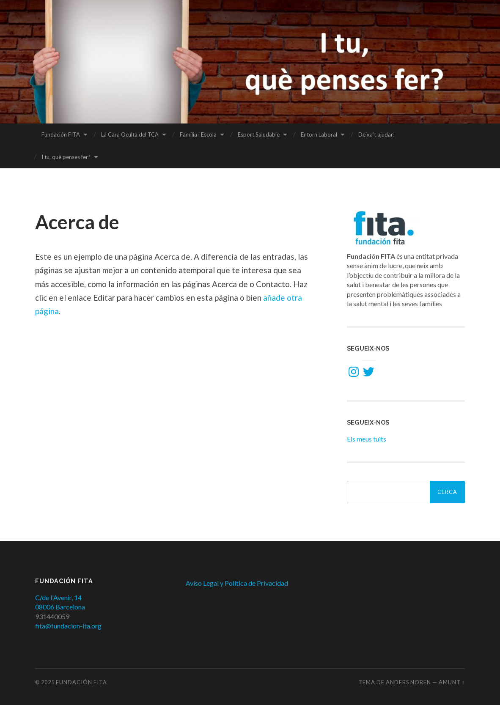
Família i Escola (198, 134)
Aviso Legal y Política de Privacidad (237, 583)
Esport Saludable (259, 134)
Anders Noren (408, 682)
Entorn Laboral (319, 134)
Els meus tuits (366, 439)
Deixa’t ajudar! (376, 134)
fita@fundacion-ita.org (68, 626)
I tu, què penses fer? (66, 157)
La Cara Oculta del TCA (130, 134)
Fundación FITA (60, 134)
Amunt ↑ (452, 682)
